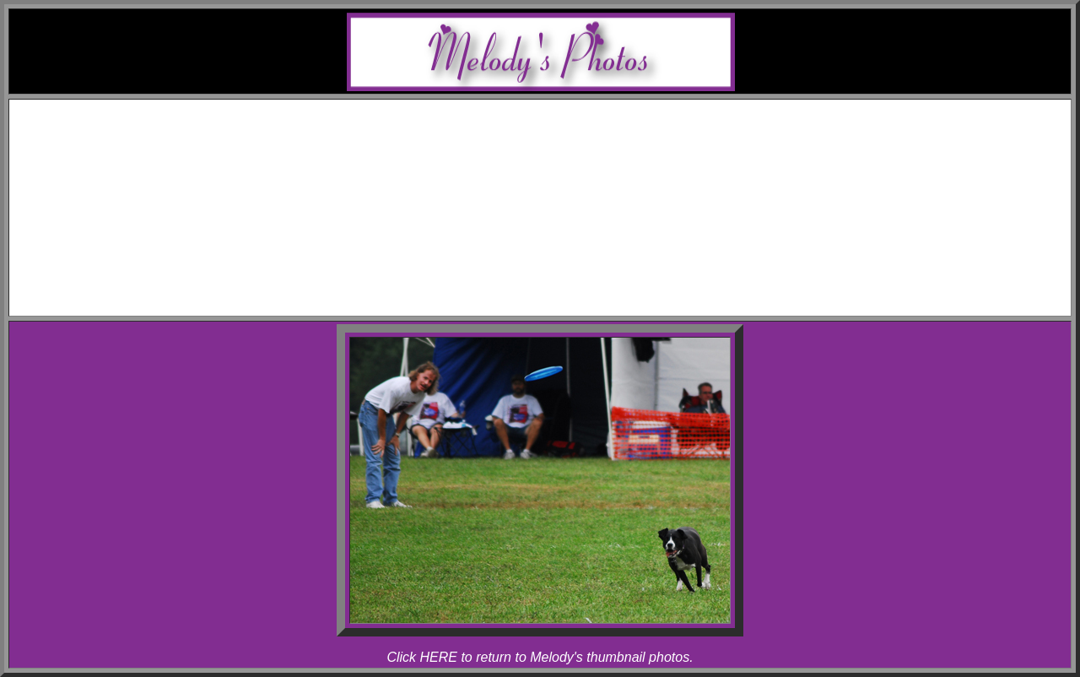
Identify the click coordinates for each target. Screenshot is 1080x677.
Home (556, 109)
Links (557, 276)
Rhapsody (574, 185)
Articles (557, 261)
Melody (574, 155)
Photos (556, 200)
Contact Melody (557, 291)
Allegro (574, 170)
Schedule (557, 124)
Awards (557, 140)
